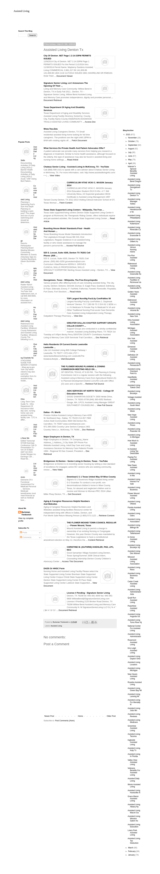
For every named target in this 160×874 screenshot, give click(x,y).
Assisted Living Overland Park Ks (134, 371)
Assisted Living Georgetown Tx (134, 187)
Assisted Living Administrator (134, 635)
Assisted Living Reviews (134, 715)
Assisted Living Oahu (134, 514)
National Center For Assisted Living (134, 628)
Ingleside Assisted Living (132, 742)
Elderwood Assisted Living (132, 302)
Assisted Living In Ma (134, 474)
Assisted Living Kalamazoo (134, 222)
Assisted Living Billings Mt (134, 526)
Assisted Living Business (134, 488)
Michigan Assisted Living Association (134, 331)
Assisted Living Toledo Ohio (134, 386)
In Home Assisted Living (132, 539)
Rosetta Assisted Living (135, 683)
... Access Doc (89, 122)
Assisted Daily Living (133, 779)
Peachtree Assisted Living (132, 608)
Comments (25, 537)
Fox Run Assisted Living (132, 257)
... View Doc (77, 316)
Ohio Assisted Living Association (134, 322)
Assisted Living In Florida (134, 755)
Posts (23, 532)
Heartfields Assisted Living (132, 379)
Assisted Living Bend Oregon (134, 180)
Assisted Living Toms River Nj (135, 621)
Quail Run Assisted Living (132, 600)
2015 (128, 134)
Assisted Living (21, 11)
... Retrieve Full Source (93, 384)
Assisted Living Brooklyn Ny (134, 546)
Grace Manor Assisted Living (133, 798)
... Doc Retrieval (100, 337)
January (131, 855)
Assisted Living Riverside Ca (134, 228)
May (130, 160)
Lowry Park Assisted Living (132, 832)
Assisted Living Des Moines (134, 552)
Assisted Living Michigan (134, 669)
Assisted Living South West (134, 404)
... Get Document (73, 494)
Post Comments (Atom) (65, 721)
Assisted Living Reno (134, 568)
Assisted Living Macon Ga (134, 811)
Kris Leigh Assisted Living (132, 650)
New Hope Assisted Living (132, 417)
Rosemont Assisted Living (132, 642)
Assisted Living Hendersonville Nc (134, 209)
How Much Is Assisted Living (133, 443)
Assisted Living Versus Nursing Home (134, 248)
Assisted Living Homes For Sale (134, 481)
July (130, 152)
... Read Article (71, 160)
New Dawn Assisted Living (132, 467)
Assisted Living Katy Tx (134, 749)
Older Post (111, 716)
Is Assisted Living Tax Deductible (133, 451)
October (131, 141)
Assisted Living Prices (134, 424)
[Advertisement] (80, 22)
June (130, 156)
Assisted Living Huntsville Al (134, 791)
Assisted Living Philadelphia (134, 216)
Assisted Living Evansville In (134, 234)
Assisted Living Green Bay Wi (135, 689)
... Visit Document (67, 359)
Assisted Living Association (134, 520)
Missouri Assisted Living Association (134, 560)
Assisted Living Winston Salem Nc (134, 818)
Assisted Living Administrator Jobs (134, 592)
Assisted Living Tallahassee (134, 532)
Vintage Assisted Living (135, 398)
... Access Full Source (74, 245)
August (131, 149)
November (132, 138)
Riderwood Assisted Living (132, 266)
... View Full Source (103, 405)
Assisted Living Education (134, 825)
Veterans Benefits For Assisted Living (134, 771)
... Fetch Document (78, 140)
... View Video (54, 175)
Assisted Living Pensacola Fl (134, 364)
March (131, 848)
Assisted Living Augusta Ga (134, 615)
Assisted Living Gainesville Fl (134, 287)
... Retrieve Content (105, 515)
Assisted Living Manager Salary (134, 201)
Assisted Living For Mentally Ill (134, 702)
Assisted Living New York (134, 315)
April (130, 163)
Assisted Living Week (134, 410)
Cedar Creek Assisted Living (133, 583)
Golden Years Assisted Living (133, 294)
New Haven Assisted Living (132, 676)
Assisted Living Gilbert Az (134, 240)
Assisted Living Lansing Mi (134, 695)
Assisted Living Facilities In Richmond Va (134, 280)
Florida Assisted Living (134, 508)
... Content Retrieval (95, 540)
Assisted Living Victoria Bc (134, 309)
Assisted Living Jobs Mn (134, 709)
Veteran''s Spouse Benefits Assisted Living (132, 171)
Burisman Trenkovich (26, 513)
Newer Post (49, 716)
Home (80, 716)
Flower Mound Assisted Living (134, 495)
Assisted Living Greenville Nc (134, 273)
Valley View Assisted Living (132, 762)
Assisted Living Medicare (134, 721)
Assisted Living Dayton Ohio (134, 657)
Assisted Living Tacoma (134, 735)
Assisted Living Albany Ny (134, 805)
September (133, 145)
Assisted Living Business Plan (134, 575)
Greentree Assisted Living (132, 728)
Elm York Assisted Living (132, 340)
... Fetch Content (64, 203)
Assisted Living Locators (134, 663)
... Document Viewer (63, 76)
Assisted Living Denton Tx (134, 194)
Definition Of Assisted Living (133, 357)
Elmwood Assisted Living (132, 349)
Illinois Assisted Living (134, 785)
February (132, 851)
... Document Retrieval (66, 610)
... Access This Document (71, 561)
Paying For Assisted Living (132, 459)
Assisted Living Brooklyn (134, 392)
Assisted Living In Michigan (134, 436)
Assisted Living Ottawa (134, 502)
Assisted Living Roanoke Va (134, 430)
